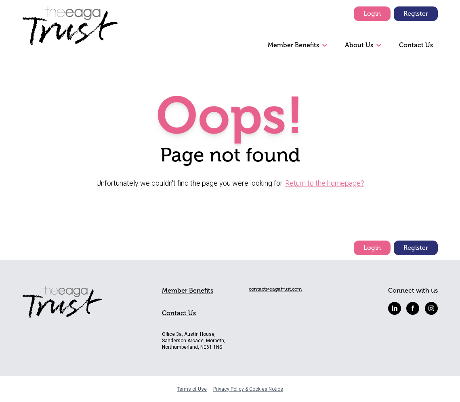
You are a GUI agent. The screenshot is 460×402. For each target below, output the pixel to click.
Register (415, 13)
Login (372, 13)
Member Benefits (293, 45)
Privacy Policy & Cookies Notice (248, 389)
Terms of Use (192, 389)
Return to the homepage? (324, 183)
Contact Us (416, 45)
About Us (359, 45)
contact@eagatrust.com (275, 289)
